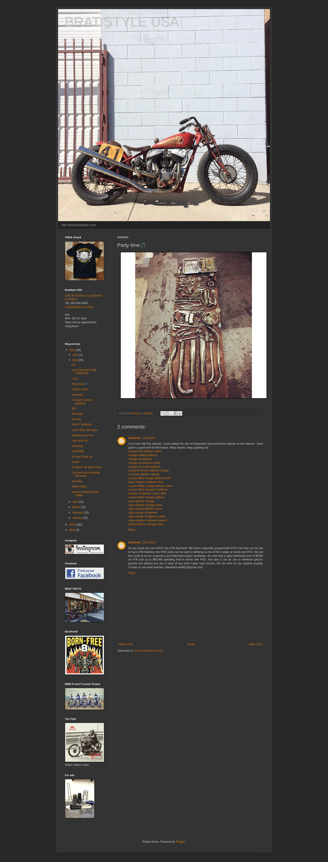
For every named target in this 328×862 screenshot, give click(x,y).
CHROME (78, 451)
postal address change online (146, 524)
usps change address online (145, 508)
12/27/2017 (149, 542)
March (76, 507)
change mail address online (144, 451)
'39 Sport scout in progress (82, 401)
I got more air (80, 440)
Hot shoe (77, 481)
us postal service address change (148, 470)
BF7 (74, 408)
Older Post (255, 644)
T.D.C (75, 378)
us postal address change (143, 474)
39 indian (77, 414)
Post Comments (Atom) (148, 650)
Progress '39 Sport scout (87, 467)
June (75, 354)
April (75, 501)
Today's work (79, 389)
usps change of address (142, 512)
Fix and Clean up (82, 456)
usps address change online (145, 505)
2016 (72, 350)
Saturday (77, 446)
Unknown (134, 438)
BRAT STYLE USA (122, 22)
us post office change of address (148, 489)
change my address (140, 459)
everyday (77, 394)
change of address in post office (147, 493)
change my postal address (144, 466)
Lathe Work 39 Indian (85, 430)
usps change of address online (146, 516)
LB (73, 364)
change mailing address (142, 455)
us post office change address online (150, 486)
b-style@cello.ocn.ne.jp (79, 307)
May (75, 360)
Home (191, 644)
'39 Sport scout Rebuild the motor (86, 474)
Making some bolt (82, 435)
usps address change (141, 501)
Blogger (180, 841)
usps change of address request (147, 520)
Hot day (76, 419)
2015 (72, 524)
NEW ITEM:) (79, 486)
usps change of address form (146, 482)
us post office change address (146, 497)
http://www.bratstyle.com (78, 225)
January (77, 517)
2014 (72, 530)
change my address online (144, 463)
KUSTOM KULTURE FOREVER (84, 372)
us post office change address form (149, 478)
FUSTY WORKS (82, 424)
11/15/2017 (149, 438)
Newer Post (125, 644)
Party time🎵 (79, 384)
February (78, 512)
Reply (131, 529)
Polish (75, 462)
